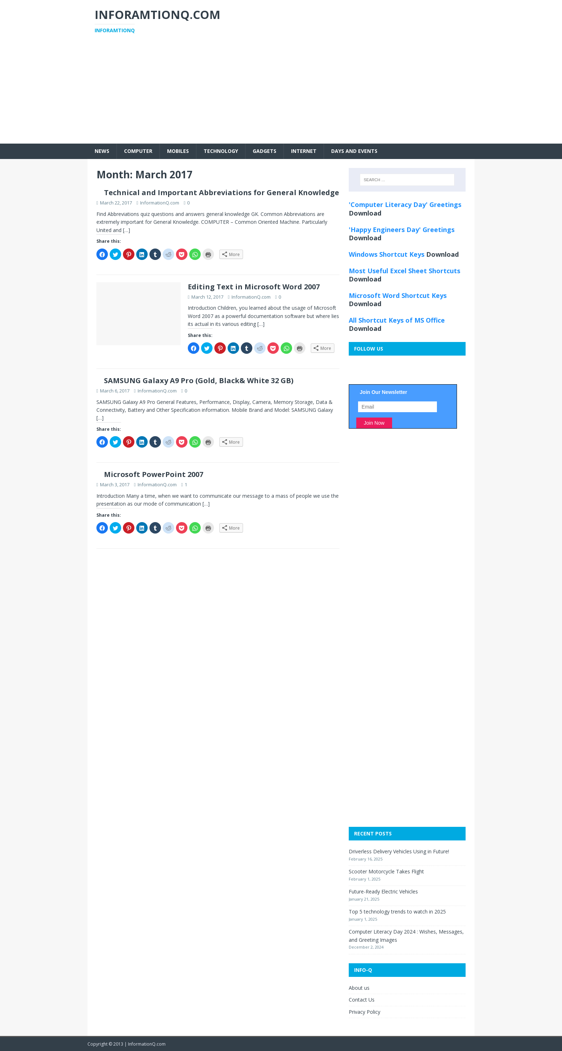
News (102, 151)
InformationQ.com (159, 202)
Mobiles (178, 151)
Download (365, 213)
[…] (126, 230)
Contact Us (362, 999)
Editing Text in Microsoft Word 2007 (254, 286)
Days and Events (354, 151)
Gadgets (264, 151)
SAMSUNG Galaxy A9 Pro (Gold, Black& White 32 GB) (199, 380)
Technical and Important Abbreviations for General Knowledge (221, 192)
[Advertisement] (281, 93)
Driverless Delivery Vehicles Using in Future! (399, 851)
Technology (221, 151)
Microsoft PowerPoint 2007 (153, 474)
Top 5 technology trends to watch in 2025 (397, 911)
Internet (303, 151)
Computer (138, 151)
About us (359, 987)
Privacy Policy (364, 1011)
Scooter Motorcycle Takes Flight (386, 871)
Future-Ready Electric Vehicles (383, 891)
